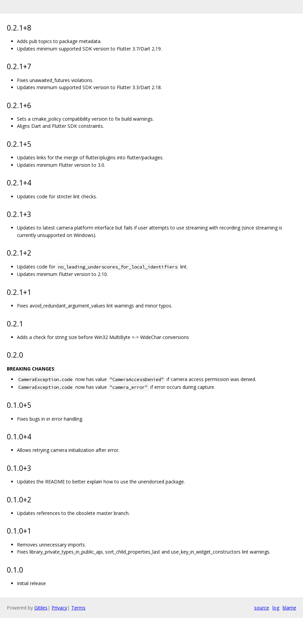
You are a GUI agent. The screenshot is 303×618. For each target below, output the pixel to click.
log (275, 607)
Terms (78, 607)
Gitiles (41, 607)
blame (289, 607)
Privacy (59, 607)
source (261, 607)
